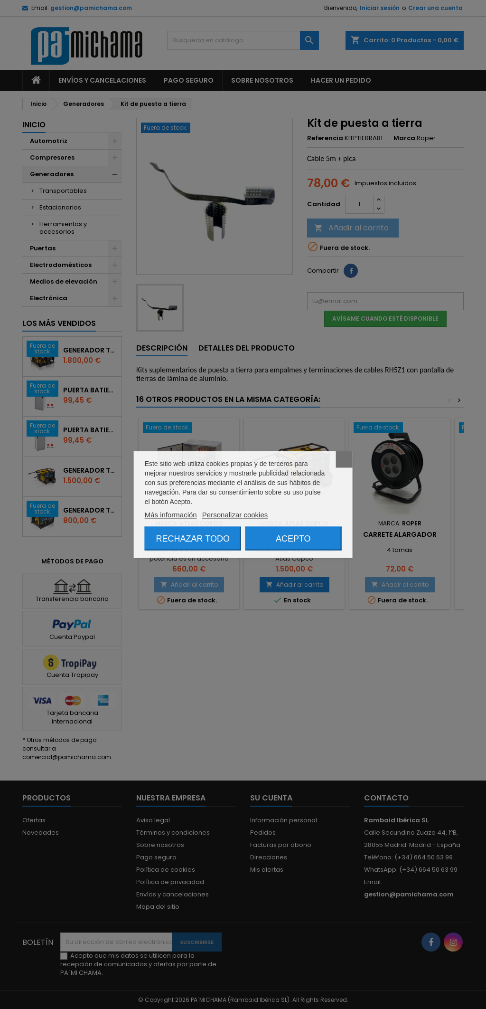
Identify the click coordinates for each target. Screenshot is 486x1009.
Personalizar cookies (235, 515)
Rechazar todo (193, 538)
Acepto (293, 538)
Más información (171, 515)
